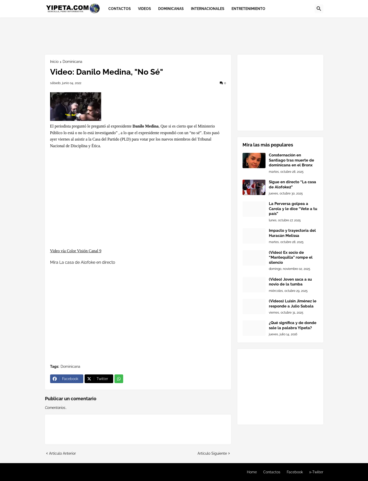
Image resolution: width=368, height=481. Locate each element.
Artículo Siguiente (212, 453)
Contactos (271, 472)
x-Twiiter (316, 472)
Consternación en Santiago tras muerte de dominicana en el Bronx (291, 160)
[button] (319, 8)
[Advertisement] (138, 35)
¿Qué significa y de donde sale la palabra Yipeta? (292, 325)
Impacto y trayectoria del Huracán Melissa (292, 233)
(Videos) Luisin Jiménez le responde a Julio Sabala (292, 303)
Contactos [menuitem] (119, 9)
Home (252, 472)
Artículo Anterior (62, 453)
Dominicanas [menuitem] (171, 9)
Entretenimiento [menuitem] (248, 9)
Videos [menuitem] (144, 9)
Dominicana (72, 62)
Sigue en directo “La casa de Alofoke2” (292, 184)
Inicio (54, 62)
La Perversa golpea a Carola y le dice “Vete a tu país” (293, 208)
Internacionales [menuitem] (207, 9)
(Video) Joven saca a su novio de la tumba (290, 282)
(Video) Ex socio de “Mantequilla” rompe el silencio (291, 257)
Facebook (295, 472)
